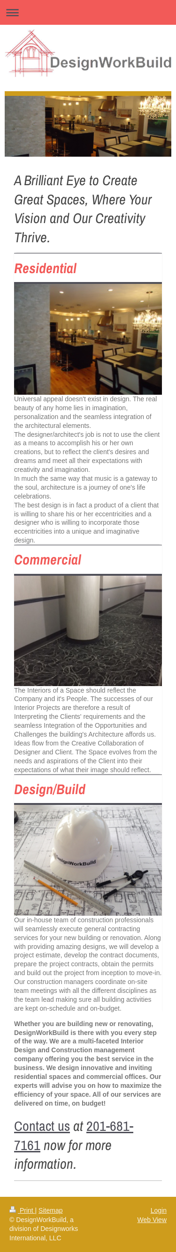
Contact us (42, 1126)
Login (159, 1210)
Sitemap (50, 1210)
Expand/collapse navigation (88, 12)
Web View (152, 1219)
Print (22, 1210)
